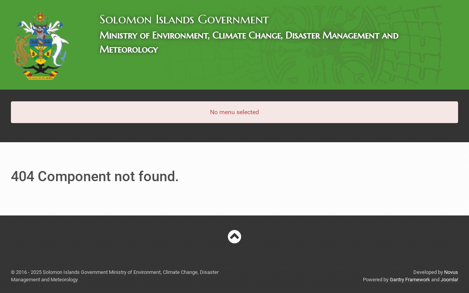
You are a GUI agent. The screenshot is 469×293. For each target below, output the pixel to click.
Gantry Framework (410, 279)
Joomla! (449, 279)
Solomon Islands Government (184, 19)
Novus (451, 272)
